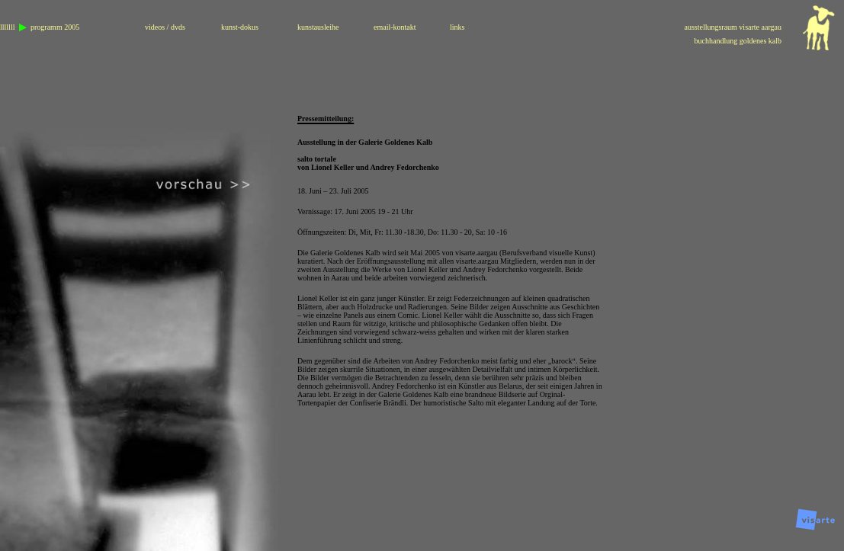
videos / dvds (165, 27)
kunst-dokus (239, 27)
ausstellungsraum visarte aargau (732, 27)
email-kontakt (395, 27)
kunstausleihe (318, 27)
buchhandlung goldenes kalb (738, 41)
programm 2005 (54, 27)
